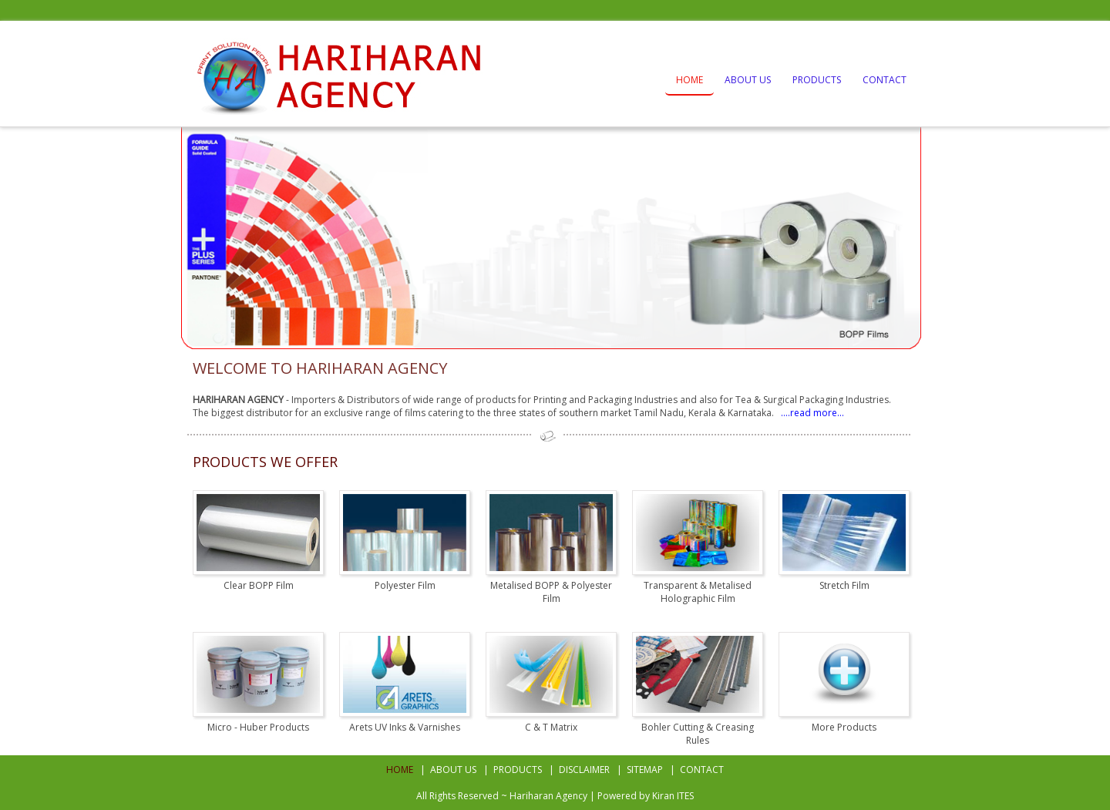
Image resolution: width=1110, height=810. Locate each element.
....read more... (810, 412)
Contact (884, 79)
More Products (844, 727)
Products (816, 79)
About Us (748, 79)
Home (689, 79)
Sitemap (645, 769)
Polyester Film (405, 585)
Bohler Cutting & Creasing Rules (697, 734)
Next (905, 238)
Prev (205, 238)
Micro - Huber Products (258, 727)
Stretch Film (844, 585)
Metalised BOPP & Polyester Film (551, 592)
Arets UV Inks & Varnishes (404, 727)
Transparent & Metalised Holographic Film (698, 592)
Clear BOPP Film (259, 585)
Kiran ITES (673, 795)
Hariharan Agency (548, 795)
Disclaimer (584, 769)
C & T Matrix (551, 727)
